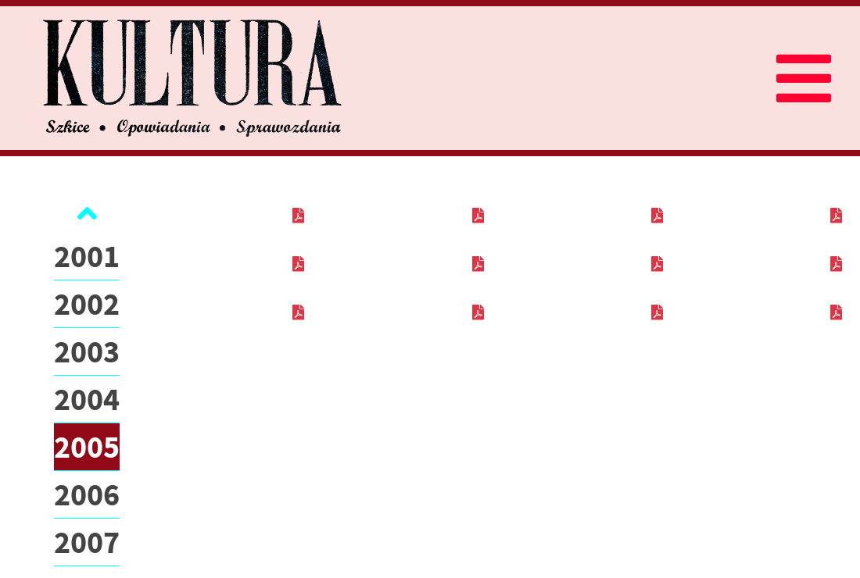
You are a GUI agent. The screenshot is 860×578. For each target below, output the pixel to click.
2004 (87, 399)
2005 (87, 446)
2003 (87, 351)
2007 (87, 542)
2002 (87, 303)
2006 (87, 494)
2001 (87, 256)
